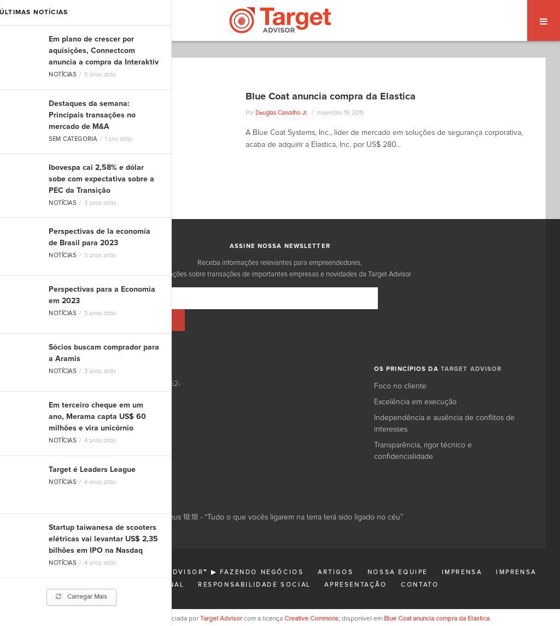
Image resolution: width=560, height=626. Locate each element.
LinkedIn (45, 448)
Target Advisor (221, 597)
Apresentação (355, 563)
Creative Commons (311, 597)
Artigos (335, 550)
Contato (420, 563)
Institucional (152, 563)
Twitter (77, 448)
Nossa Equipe (398, 550)
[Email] (247, 298)
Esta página (131, 597)
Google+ (108, 448)
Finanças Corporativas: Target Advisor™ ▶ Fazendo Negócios (164, 550)
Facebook (144, 448)
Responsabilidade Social (254, 563)
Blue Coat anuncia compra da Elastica (331, 97)
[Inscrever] (410, 298)
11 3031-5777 (64, 396)
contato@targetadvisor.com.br (101, 419)
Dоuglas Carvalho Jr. (281, 113)
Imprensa (462, 550)
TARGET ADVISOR (471, 347)
